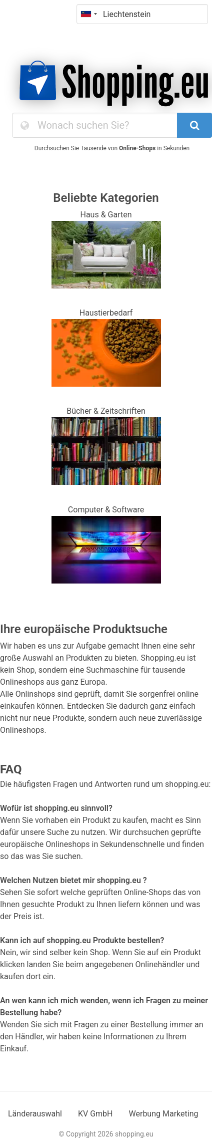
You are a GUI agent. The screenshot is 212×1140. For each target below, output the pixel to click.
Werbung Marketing (163, 1113)
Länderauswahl (35, 1113)
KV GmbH (95, 1113)
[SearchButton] (194, 125)
